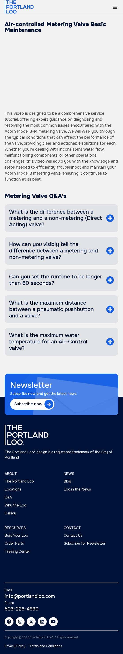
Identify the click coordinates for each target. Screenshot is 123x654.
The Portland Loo (19, 481)
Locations (13, 489)
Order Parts (14, 543)
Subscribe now (28, 404)
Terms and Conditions (46, 646)
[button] (115, 7)
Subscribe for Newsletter (85, 543)
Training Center (17, 551)
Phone (9, 603)
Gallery (10, 513)
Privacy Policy (15, 646)
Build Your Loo (16, 535)
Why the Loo (15, 505)
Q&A (8, 497)
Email (8, 590)
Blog (67, 481)
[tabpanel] (61, 146)
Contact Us (73, 535)
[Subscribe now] (48, 404)
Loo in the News (77, 489)
